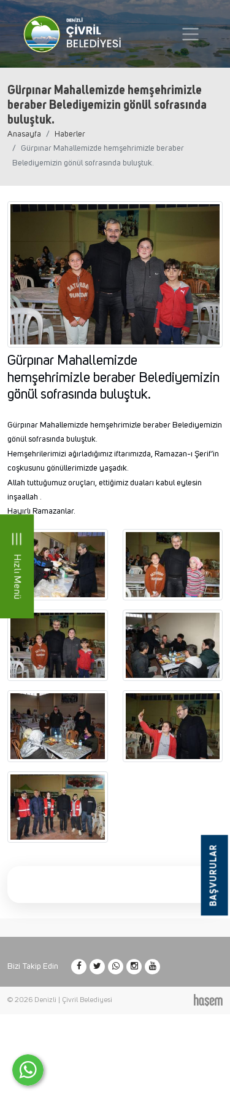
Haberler (70, 134)
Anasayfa (24, 134)
